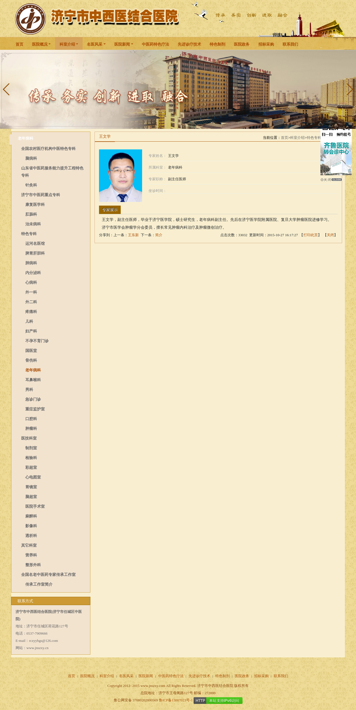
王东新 (133, 235)
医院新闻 (122, 44)
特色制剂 (217, 44)
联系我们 (290, 44)
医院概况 (40, 44)
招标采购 (266, 44)
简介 (158, 235)
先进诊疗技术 (189, 44)
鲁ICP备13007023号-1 (176, 700)
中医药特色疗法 (155, 44)
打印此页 (310, 235)
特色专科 (314, 137)
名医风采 (94, 44)
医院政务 (241, 44)
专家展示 (110, 210)
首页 (19, 44)
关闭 (330, 235)
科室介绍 (67, 44)
